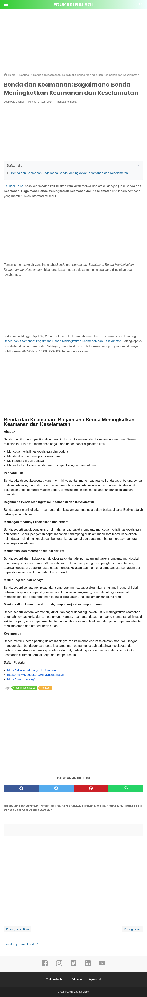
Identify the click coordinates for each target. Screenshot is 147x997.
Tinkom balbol (55, 979)
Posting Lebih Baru (17, 929)
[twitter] (73, 966)
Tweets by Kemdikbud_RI (21, 944)
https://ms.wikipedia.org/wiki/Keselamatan (35, 674)
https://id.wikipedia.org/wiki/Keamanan (33, 670)
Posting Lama (132, 929)
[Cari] (141, 5)
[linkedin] (88, 966)
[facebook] (45, 966)
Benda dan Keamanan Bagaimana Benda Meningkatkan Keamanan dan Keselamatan (69, 173)
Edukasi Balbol (73, 4)
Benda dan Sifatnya (25, 688)
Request (46, 688)
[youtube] (102, 966)
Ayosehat (95, 979)
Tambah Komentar (67, 101)
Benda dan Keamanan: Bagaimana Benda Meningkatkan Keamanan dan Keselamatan (63, 341)
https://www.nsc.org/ (21, 679)
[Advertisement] (73, 40)
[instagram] (59, 966)
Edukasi (76, 979)
